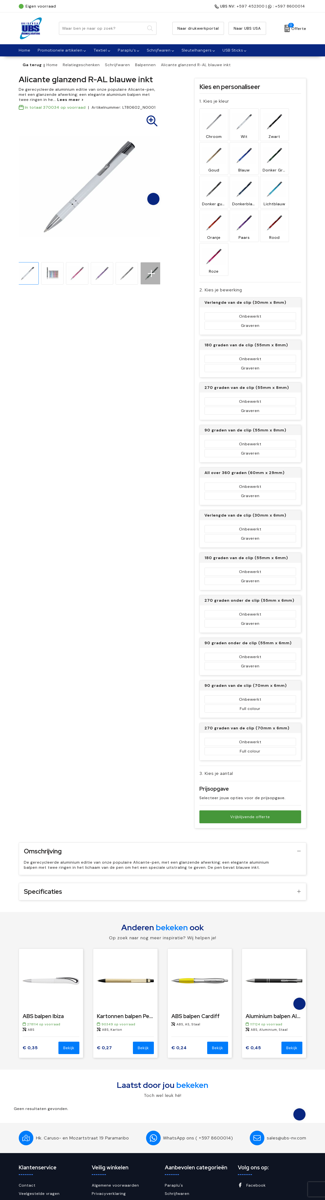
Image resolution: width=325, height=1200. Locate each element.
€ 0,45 (253, 1000)
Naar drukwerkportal (198, 28)
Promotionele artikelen (60, 50)
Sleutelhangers (197, 50)
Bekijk (68, 999)
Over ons (28, 1153)
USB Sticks (233, 50)
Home (52, 64)
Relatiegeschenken (81, 64)
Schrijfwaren (159, 50)
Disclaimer (102, 1161)
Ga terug (32, 64)
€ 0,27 (104, 1000)
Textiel (100, 50)
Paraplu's (127, 50)
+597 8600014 (290, 6)
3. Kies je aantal (216, 720)
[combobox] (102, 28)
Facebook (252, 1137)
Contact (27, 1137)
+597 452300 (251, 6)
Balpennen (145, 64)
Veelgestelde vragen (39, 1145)
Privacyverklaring (109, 1145)
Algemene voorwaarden (115, 1137)
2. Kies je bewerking (220, 236)
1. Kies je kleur (214, 101)
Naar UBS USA (247, 28)
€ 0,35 (30, 1000)
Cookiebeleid (105, 1153)
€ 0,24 (179, 1000)
